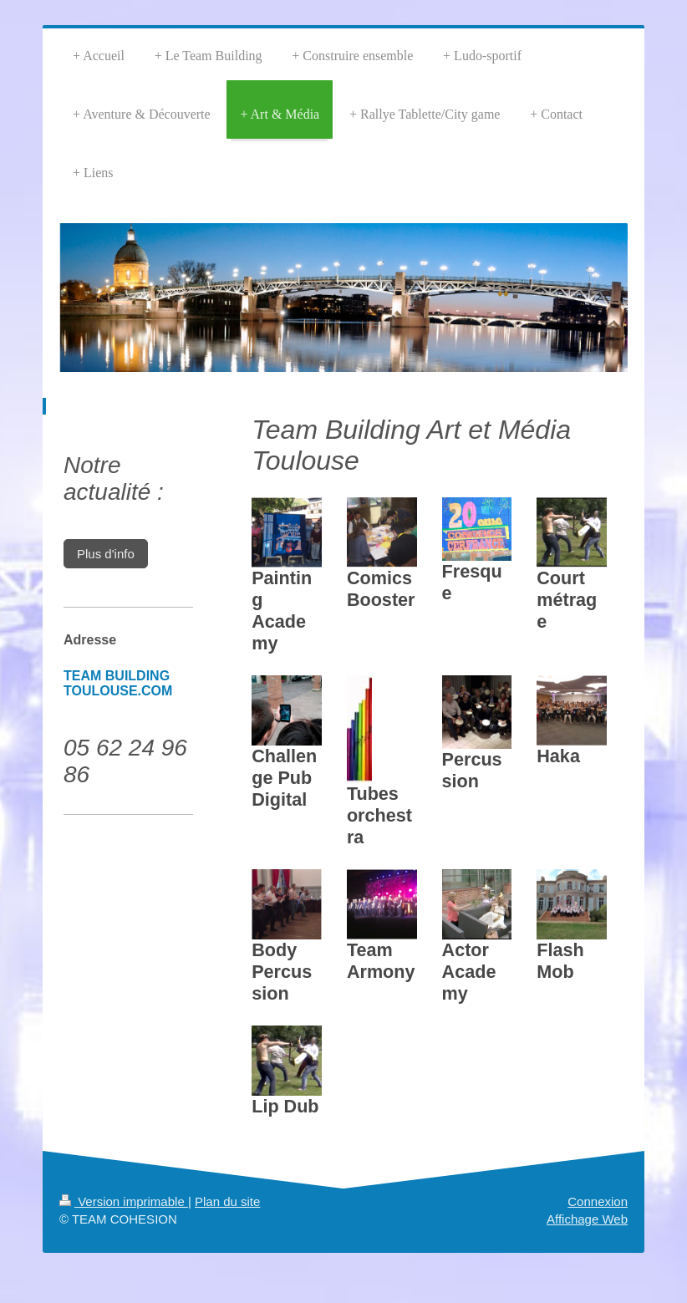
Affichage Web (587, 1219)
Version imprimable (123, 1201)
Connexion (597, 1201)
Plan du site (227, 1201)
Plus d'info (106, 554)
